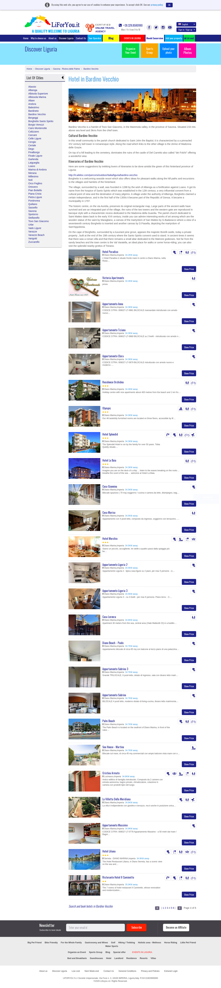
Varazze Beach (36, 235)
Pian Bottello (35, 190)
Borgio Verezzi (36, 124)
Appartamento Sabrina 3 (115, 669)
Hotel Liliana (109, 851)
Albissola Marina (37, 97)
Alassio (32, 86)
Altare (31, 100)
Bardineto (33, 110)
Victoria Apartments (113, 278)
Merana (32, 173)
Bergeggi (33, 117)
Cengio (32, 142)
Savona (32, 211)
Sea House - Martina (113, 747)
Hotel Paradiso (110, 252)
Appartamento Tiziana (114, 330)
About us (52, 38)
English (186, 24)
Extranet (189, 38)
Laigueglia (33, 162)
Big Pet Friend (34, 942)
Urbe (30, 224)
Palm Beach (108, 721)
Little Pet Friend (188, 942)
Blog (107, 952)
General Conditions (127, 971)
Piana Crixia (34, 193)
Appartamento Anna (112, 304)
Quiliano (32, 204)
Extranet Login (170, 971)
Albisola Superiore (38, 93)
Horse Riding (170, 942)
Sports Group (149, 51)
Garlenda (33, 159)
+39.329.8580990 (131, 25)
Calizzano (33, 131)
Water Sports (111, 946)
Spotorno (33, 214)
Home (25, 38)
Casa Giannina (109, 486)
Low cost (76, 971)
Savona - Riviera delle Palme (66, 69)
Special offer (119, 952)
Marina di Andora (37, 169)
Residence (131, 958)
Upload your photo (168, 51)
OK (169, 4)
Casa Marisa (108, 512)
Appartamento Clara (113, 356)
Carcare (32, 135)
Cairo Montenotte (37, 128)
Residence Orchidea (113, 382)
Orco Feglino (35, 183)
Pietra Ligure (35, 197)
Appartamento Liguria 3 (114, 591)
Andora (32, 104)
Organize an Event (77, 952)
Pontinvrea (34, 200)
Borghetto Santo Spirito (40, 121)
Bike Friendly (51, 942)
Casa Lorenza (109, 617)
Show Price (189, 269)
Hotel (108, 958)
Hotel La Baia (109, 460)
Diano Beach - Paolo (112, 643)
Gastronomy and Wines (96, 942)
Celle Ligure (34, 138)
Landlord (118, 958)
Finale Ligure (35, 155)
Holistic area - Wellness (149, 942)
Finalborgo (34, 152)
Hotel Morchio (109, 538)
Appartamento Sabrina (114, 695)
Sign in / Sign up (186, 29)
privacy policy (157, 4)
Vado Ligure (34, 228)
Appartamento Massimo (115, 825)
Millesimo (33, 176)
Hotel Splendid (110, 434)
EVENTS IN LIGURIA (142, 952)
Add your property (174, 38)
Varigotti (32, 238)
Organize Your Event (130, 51)
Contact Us (81, 38)
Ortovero (33, 186)
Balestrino (33, 107)
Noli (30, 180)
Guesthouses (96, 958)
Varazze (32, 231)
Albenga (32, 90)
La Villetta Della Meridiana (116, 799)
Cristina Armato (110, 773)
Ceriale (32, 145)
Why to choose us (38, 38)
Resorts (144, 958)
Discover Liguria (66, 38)
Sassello (32, 207)
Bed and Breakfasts (77, 958)
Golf (113, 942)
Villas (153, 958)
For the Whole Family (71, 942)
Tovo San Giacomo (38, 221)
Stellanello (34, 217)
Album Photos (188, 50)
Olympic (106, 408)
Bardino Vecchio (90, 69)
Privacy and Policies (150, 971)
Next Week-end (92, 971)
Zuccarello (34, 242)
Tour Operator (94, 38)
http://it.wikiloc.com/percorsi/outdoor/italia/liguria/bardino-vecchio (103, 175)
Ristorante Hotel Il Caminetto (118, 877)
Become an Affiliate (176, 927)
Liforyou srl (105, 981)
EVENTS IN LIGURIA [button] (132, 38)
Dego (31, 148)
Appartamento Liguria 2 (114, 565)
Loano (31, 166)
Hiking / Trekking (126, 942)
